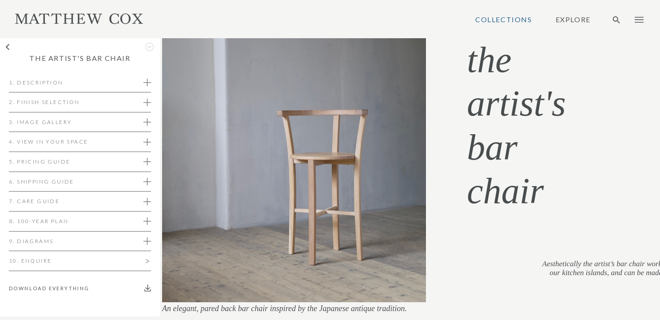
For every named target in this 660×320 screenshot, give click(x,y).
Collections (503, 19)
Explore (573, 19)
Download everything (51, 288)
